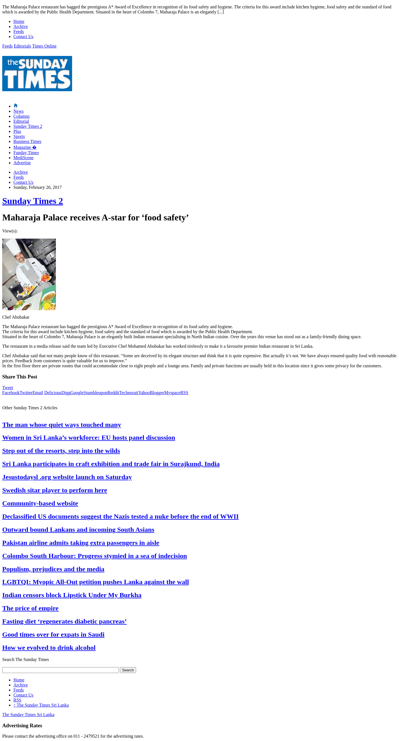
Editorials (22, 46)
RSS (184, 392)
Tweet (7, 387)
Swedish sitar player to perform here (54, 490)
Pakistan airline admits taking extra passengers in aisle (80, 542)
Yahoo (144, 392)
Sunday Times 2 (27, 126)
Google (77, 392)
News (18, 111)
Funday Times (26, 152)
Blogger (157, 392)
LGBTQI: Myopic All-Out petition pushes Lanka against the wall (95, 581)
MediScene (23, 157)
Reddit (113, 392)
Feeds (18, 31)
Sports (19, 136)
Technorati (128, 392)
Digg (65, 392)
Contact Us (23, 36)
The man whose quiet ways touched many (61, 424)
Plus (17, 131)
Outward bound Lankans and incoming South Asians (78, 529)
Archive (20, 26)
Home (18, 21)
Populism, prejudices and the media (53, 569)
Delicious (52, 392)
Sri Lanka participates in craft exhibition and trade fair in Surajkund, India (111, 463)
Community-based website (40, 503)
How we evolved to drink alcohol (49, 647)
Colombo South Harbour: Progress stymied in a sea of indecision (94, 555)
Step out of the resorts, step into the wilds (61, 450)
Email (37, 392)
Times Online (44, 46)
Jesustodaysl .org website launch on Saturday (67, 477)
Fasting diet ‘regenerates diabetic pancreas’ (64, 621)
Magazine (25, 147)
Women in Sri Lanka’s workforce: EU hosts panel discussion (88, 437)
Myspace (172, 392)
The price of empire (30, 608)
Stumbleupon (95, 392)
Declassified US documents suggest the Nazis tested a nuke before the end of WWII (120, 516)
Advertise (22, 162)
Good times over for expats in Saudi (53, 634)
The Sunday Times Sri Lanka (41, 705)
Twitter (26, 392)
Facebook (11, 392)
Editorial (21, 121)
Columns (21, 116)
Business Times (27, 141)
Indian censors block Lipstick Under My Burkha (71, 595)
